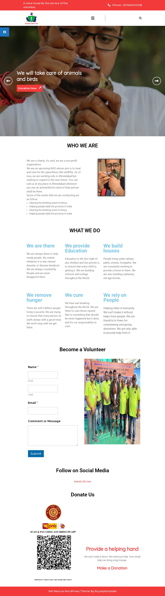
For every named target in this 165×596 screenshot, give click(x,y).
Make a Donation (112, 568)
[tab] (93, 18)
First (30, 380)
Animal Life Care (82, 481)
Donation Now (31, 87)
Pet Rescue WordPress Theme (69, 591)
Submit (36, 453)
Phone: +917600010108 (124, 5)
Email (33, 402)
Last (30, 394)
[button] (8, 81)
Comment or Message (44, 421)
